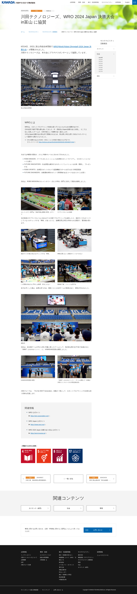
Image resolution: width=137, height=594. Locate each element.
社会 (98, 54)
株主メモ (61, 560)
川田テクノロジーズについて (29, 557)
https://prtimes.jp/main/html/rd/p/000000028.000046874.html (56, 142)
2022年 (101, 61)
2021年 (101, 63)
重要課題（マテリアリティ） (86, 557)
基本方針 (80, 555)
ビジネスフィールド (45, 555)
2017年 (101, 71)
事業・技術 (81, 2)
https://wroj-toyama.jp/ (37, 433)
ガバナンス (100, 49)
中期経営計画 (62, 579)
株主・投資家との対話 (65, 574)
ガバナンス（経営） (83, 567)
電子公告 (61, 567)
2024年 (101, 57)
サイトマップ (46, 590)
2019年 (101, 67)
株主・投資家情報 (93, 2)
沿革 (22, 562)
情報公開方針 (62, 569)
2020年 (101, 65)
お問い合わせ (134, 2)
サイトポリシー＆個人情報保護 (29, 590)
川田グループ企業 (26, 565)
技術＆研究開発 (44, 557)
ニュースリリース (102, 555)
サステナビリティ (107, 2)
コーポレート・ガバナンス (66, 565)
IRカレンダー (62, 572)
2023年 (101, 59)
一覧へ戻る (69, 479)
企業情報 (72, 2)
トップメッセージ (26, 555)
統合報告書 (62, 577)
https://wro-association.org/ (39, 416)
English (127, 2)
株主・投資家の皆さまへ (66, 555)
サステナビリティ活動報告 (107, 42)
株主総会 (61, 562)
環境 (98, 76)
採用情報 (118, 2)
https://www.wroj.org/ (37, 424)
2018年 (101, 69)
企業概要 (23, 560)
